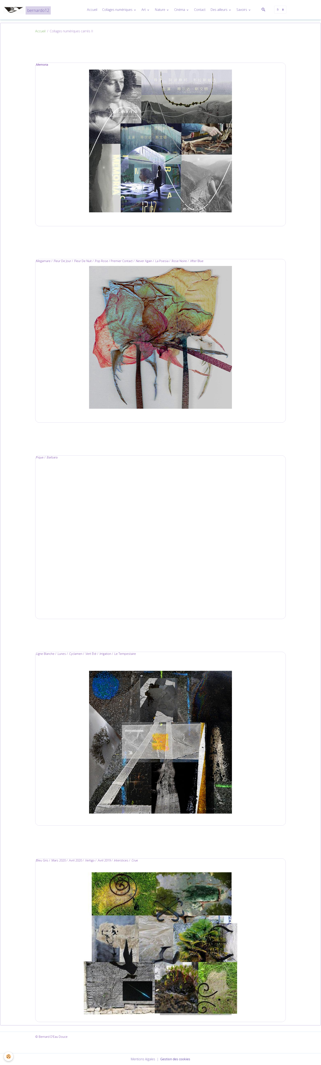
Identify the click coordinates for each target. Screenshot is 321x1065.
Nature (160, 10)
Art (144, 10)
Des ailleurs (219, 10)
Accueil (92, 10)
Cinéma (180, 10)
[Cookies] (8, 1056)
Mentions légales (142, 1059)
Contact (200, 10)
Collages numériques (117, 10)
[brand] (27, 10)
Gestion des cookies (175, 1059)
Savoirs (242, 10)
